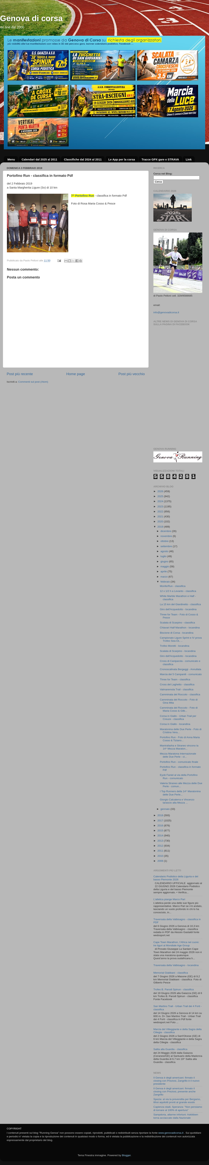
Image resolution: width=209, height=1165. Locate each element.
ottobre (164, 541)
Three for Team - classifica (175, 679)
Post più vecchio (131, 374)
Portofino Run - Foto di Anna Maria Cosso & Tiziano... (180, 739)
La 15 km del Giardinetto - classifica (180, 604)
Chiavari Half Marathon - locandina (180, 627)
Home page (75, 374)
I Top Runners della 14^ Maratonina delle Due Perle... (180, 793)
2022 (160, 511)
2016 (160, 825)
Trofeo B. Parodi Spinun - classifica (173, 989)
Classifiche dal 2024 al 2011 (83, 159)
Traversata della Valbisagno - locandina (176, 965)
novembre (166, 536)
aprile (164, 571)
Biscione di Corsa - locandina (176, 632)
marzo (164, 576)
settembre (166, 546)
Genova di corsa (31, 18)
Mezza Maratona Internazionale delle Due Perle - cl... (178, 755)
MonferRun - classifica (173, 586)
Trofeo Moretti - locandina (174, 645)
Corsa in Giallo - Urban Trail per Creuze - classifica (178, 717)
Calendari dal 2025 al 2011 (39, 159)
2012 (160, 845)
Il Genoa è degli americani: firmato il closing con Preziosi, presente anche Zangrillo (174, 1091)
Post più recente (20, 374)
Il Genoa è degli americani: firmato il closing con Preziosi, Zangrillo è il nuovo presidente (176, 1080)
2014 (160, 835)
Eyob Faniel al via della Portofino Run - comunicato (179, 776)
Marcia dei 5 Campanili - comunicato (181, 674)
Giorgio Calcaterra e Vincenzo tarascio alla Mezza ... (177, 801)
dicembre (166, 531)
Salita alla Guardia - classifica (170, 1049)
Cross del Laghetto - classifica (177, 684)
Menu (11, 159)
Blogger (126, 1155)
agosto (164, 551)
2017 (160, 820)
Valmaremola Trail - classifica (176, 689)
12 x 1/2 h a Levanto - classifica (178, 591)
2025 (160, 496)
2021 (160, 516)
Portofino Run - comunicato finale (179, 761)
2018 (160, 815)
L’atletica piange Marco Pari (169, 899)
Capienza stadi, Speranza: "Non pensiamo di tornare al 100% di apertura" (177, 1108)
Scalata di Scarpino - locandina (178, 651)
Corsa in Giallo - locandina (175, 724)
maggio (165, 566)
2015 (160, 830)
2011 (160, 850)
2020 (160, 521)
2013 (160, 840)
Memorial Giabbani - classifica (170, 972)
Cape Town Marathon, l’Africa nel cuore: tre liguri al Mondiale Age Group (176, 944)
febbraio (165, 581)
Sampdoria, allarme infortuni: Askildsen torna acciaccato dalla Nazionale (175, 1116)
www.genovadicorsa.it (170, 1132)
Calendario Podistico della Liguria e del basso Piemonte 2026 (175, 878)
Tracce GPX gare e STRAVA (160, 159)
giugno (164, 561)
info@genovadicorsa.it (166, 312)
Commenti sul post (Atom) (33, 381)
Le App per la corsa (121, 159)
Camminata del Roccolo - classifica (180, 694)
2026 (160, 491)
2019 (160, 526)
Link (189, 159)
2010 (160, 855)
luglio (163, 556)
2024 (160, 501)
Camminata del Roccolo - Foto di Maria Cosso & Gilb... (179, 709)
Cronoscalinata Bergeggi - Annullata (180, 669)
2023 (160, 506)
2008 (160, 860)
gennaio (165, 809)
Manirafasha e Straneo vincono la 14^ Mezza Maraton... (179, 747)
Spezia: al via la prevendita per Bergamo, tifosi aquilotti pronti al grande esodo (177, 1101)
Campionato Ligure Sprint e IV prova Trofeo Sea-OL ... (181, 639)
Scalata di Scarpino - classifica (177, 622)
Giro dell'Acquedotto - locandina (178, 609)
